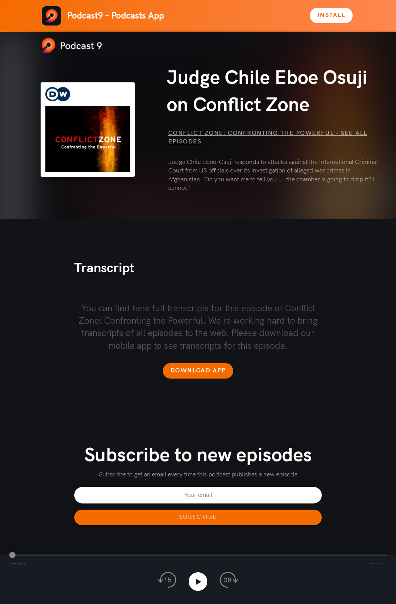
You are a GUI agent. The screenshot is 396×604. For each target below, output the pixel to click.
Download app (198, 370)
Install (331, 15)
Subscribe (198, 517)
